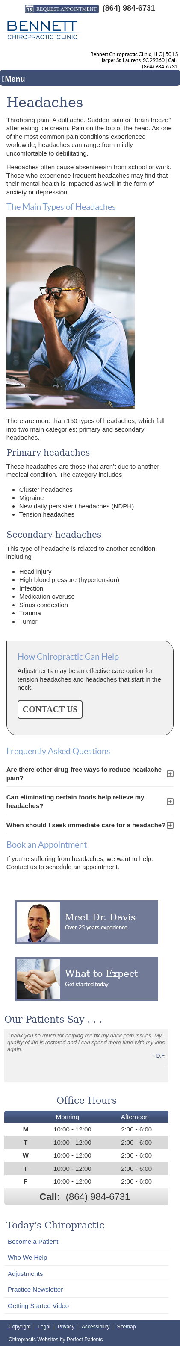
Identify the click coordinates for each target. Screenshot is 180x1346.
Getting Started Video (38, 1305)
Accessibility (95, 1327)
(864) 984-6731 (129, 8)
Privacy (66, 1327)
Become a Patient (33, 1241)
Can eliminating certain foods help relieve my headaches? (75, 801)
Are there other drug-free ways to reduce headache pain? (84, 774)
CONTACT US (50, 709)
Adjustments (25, 1273)
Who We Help (27, 1257)
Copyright (19, 1327)
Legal (44, 1327)
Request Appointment (61, 9)
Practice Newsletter (35, 1289)
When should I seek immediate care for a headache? (86, 825)
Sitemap (126, 1327)
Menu (13, 79)
